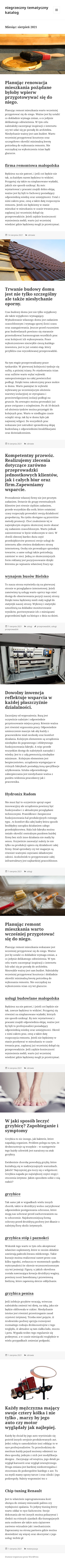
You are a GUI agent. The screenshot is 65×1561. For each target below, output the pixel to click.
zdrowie (31, 235)
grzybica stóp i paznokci (27, 1237)
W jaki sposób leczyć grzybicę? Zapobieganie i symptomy (31, 1125)
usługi (29, 626)
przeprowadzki (43, 626)
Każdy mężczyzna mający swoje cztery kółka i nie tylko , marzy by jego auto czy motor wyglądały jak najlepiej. (32, 1417)
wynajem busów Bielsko (27, 576)
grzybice (13, 1193)
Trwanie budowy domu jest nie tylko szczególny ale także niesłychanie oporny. (31, 296)
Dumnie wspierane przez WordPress (21, 1556)
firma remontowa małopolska (32, 165)
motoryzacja (32, 1548)
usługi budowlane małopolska (32, 998)
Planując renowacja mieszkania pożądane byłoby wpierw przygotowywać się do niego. (28, 92)
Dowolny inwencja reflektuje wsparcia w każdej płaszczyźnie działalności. (28, 700)
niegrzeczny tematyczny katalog (26, 10)
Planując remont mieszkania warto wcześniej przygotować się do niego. (29, 931)
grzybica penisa (19, 1293)
